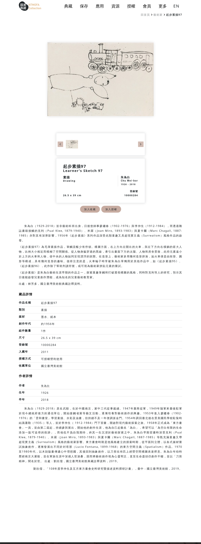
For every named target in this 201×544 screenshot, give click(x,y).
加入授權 (111, 209)
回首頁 (145, 15)
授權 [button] (131, 6)
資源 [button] (115, 6)
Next (141, 144)
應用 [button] (100, 6)
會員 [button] (147, 6)
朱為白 (45, 386)
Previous (60, 144)
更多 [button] (163, 6)
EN (176, 6)
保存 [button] (84, 6)
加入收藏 (89, 209)
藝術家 (158, 15)
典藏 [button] (68, 6)
